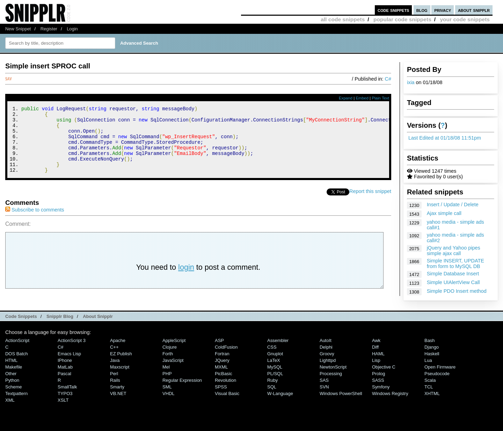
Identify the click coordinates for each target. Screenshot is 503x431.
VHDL (168, 404)
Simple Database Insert (453, 273)
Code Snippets (21, 327)
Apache (117, 351)
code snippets (393, 10)
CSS (272, 358)
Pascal (64, 384)
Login (72, 28)
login (186, 279)
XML (10, 411)
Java (114, 371)
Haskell (431, 364)
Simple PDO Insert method (457, 291)
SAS (324, 391)
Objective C (383, 378)
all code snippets (343, 19)
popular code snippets (402, 19)
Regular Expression (182, 391)
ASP (219, 351)
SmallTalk (67, 398)
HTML (11, 371)
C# (388, 79)
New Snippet (18, 28)
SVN (324, 398)
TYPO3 (65, 404)
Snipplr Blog (59, 327)
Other (10, 384)
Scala (430, 391)
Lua (428, 371)
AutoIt (325, 351)
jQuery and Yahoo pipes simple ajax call (453, 250)
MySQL (274, 378)
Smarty (117, 398)
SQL (271, 398)
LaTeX (273, 371)
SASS (378, 391)
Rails (115, 391)
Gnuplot (275, 364)
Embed (362, 98)
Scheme (13, 398)
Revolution (225, 391)
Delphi (326, 358)
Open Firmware (439, 378)
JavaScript (172, 371)
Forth (167, 364)
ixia (411, 82)
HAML (378, 364)
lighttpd (328, 371)
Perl (114, 384)
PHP (167, 384)
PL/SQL (275, 384)
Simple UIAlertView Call (453, 282)
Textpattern (16, 404)
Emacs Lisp (69, 364)
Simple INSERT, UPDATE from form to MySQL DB (455, 263)
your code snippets (465, 19)
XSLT (63, 411)
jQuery (222, 371)
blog (422, 10)
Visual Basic (227, 404)
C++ (114, 358)
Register (49, 28)
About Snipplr (98, 327)
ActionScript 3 (72, 351)
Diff (375, 358)
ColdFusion (226, 358)
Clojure (169, 358)
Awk (376, 351)
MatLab (65, 378)
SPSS (221, 398)
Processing (331, 384)
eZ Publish (121, 364)
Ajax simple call (444, 213)
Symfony (380, 398)
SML (167, 398)
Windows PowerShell (341, 404)
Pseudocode (437, 384)
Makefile (13, 378)
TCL (428, 398)
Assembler (278, 351)
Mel (166, 378)
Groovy (327, 364)
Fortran (222, 364)
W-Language (280, 404)
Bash (429, 351)
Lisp (376, 371)
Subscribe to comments (34, 222)
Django (431, 358)
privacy (442, 10)
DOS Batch (16, 364)
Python (12, 391)
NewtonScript (333, 378)
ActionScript (17, 351)
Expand (345, 98)
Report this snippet (370, 204)
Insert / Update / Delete (453, 204)
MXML (221, 378)
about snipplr (474, 10)
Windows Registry (390, 404)
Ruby (272, 391)
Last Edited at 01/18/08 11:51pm (444, 138)
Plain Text (380, 98)
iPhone (65, 371)
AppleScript (173, 351)
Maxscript (119, 378)
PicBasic (223, 384)
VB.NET (118, 404)
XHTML (432, 404)
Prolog (378, 384)
